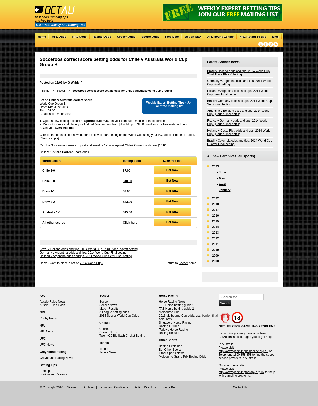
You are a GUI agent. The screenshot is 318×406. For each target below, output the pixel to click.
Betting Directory (145, 387)
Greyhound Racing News (56, 358)
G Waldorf (75, 82)
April (222, 184)
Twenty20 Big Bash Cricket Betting (122, 335)
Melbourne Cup (169, 312)
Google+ (270, 44)
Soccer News (108, 305)
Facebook (265, 44)
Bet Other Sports (170, 349)
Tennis (103, 349)
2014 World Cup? (91, 263)
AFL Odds (59, 36)
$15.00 (162, 145)
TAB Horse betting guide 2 (176, 308)
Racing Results (169, 333)
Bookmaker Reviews (53, 374)
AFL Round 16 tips (220, 36)
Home (42, 36)
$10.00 (127, 181)
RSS (275, 44)
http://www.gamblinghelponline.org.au (243, 351)
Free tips (45, 371)
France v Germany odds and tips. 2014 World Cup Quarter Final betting (237, 122)
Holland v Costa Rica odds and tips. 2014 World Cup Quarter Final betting (239, 132)
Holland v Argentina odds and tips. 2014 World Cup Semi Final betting (86, 256)
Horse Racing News (172, 301)
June (222, 172)
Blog (275, 36)
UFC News (47, 344)
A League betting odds (114, 312)
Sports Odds (150, 36)
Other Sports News (171, 353)
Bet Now (172, 170)
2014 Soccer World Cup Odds (119, 315)
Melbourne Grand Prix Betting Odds (182, 356)
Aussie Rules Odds (52, 305)
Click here (130, 222)
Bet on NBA (193, 36)
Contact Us (240, 387)
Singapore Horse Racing (175, 322)
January (224, 190)
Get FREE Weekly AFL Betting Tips (60, 25)
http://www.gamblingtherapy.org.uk (241, 372)
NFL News (47, 331)
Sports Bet (169, 387)
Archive (89, 387)
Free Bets (172, 36)
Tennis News (107, 352)
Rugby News (48, 318)
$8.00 (126, 191)
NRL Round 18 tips (252, 36)
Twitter (260, 44)
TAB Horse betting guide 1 (176, 305)
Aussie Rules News (52, 301)
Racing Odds (102, 36)
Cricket (104, 329)
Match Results (108, 308)
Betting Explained (170, 346)
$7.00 (126, 170)
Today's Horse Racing (173, 329)
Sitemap (72, 387)
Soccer (61, 90)
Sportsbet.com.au (96, 121)
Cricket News (108, 332)
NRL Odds (79, 36)
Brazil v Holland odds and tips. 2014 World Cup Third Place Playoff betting (89, 249)
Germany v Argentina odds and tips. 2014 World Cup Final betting (83, 252)
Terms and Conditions (113, 387)
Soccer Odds (126, 36)
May (222, 178)
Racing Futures (169, 326)
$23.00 (127, 202)
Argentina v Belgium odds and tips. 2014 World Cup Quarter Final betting (238, 112)
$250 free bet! (65, 128)
